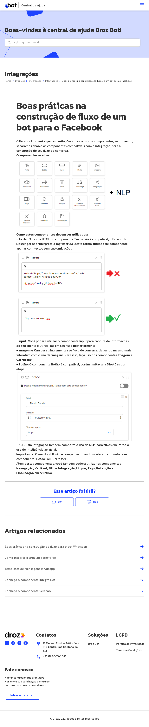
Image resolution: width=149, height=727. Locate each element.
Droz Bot (20, 80)
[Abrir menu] (142, 4)
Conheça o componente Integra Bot (30, 579)
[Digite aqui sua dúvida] (72, 43)
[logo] (25, 5)
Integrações (35, 80)
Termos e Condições (128, 650)
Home (8, 80)
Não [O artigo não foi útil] (95, 502)
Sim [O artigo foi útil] (60, 502)
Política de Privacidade (130, 644)
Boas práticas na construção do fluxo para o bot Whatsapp (46, 546)
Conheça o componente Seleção (28, 591)
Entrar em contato (23, 695)
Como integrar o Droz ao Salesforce (30, 557)
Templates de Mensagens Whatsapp (30, 568)
